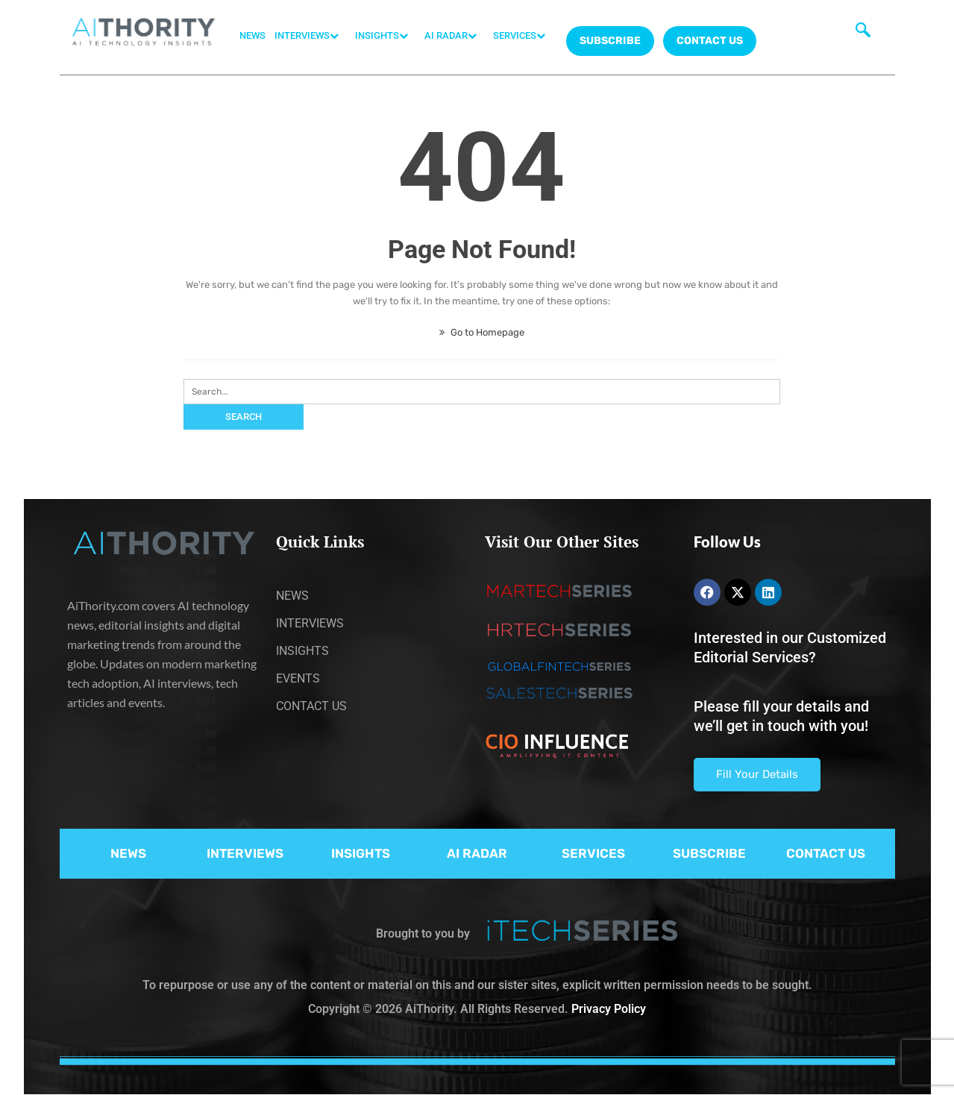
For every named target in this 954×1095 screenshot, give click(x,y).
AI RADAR (454, 35)
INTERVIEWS (310, 35)
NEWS (252, 35)
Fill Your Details (757, 774)
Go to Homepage (481, 332)
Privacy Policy (608, 1009)
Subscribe (610, 40)
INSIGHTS (385, 35)
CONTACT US (710, 40)
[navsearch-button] (863, 33)
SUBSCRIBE (709, 853)
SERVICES (523, 35)
